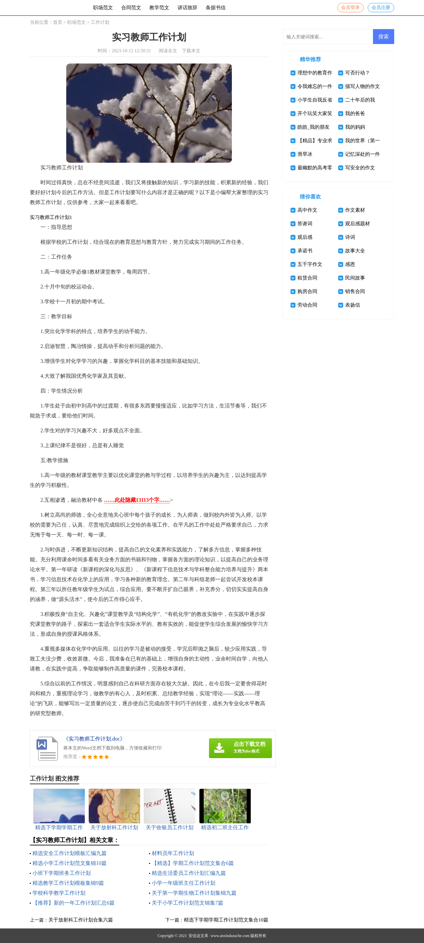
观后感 (304, 237)
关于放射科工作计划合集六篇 (80, 919)
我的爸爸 (355, 113)
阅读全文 (168, 50)
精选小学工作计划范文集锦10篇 (69, 863)
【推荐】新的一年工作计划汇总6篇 (73, 903)
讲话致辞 (187, 7)
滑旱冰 (304, 154)
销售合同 (355, 291)
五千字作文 (309, 264)
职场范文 (103, 7)
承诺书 (304, 250)
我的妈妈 (355, 127)
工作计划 (100, 22)
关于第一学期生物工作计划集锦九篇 (194, 893)
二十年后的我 (360, 100)
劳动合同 (307, 305)
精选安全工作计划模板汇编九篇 (69, 853)
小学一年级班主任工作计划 (183, 883)
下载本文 (191, 50)
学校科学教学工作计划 (58, 893)
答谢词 (304, 223)
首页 (57, 22)
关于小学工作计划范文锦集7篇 (187, 903)
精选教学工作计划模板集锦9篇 (68, 883)
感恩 (350, 264)
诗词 (350, 237)
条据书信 (216, 7)
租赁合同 (307, 277)
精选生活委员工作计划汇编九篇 (189, 873)
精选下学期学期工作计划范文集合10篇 (226, 919)
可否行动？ (357, 72)
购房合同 (307, 291)
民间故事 (355, 277)
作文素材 (355, 210)
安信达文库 (198, 935)
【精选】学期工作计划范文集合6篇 (193, 863)
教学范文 (159, 7)
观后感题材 (357, 223)
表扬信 (352, 305)
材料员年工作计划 (173, 853)
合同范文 (131, 7)
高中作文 (307, 210)
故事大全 (355, 250)
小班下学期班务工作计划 (61, 873)
